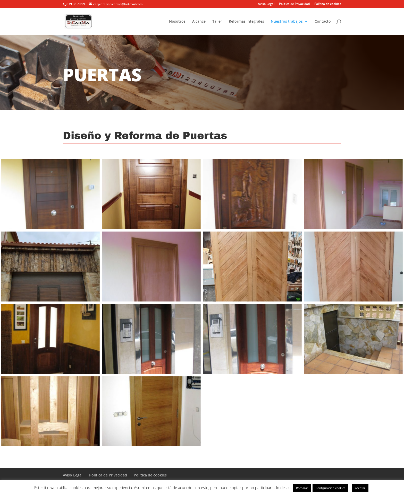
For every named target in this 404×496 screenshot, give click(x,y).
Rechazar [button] (302, 488)
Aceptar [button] (360, 488)
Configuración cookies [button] (330, 488)
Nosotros (177, 22)
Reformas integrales (246, 22)
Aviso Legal (266, 4)
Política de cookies (327, 4)
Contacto (323, 22)
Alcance (199, 22)
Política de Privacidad (294, 4)
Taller (217, 22)
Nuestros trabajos (287, 22)
